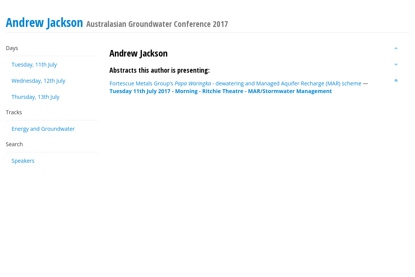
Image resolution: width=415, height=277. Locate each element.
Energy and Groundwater (43, 128)
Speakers (23, 160)
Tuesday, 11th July (34, 64)
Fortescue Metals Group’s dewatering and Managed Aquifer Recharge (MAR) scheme (235, 83)
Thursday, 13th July (35, 96)
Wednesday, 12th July (38, 80)
